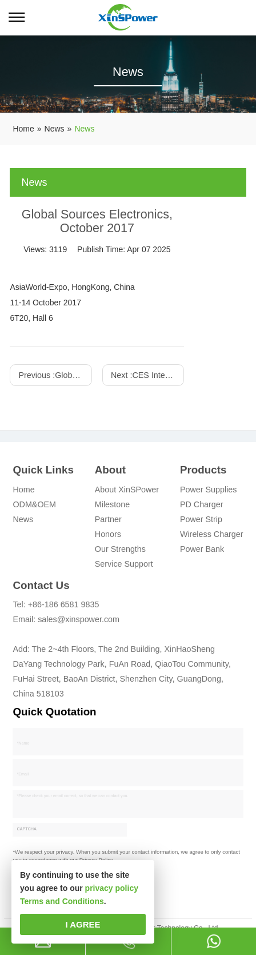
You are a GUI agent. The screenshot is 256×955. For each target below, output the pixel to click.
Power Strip (201, 521)
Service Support (124, 566)
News (23, 521)
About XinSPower (127, 491)
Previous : (54, 375)
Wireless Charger (211, 536)
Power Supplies (208, 491)
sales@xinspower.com (78, 622)
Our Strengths (120, 551)
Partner (108, 521)
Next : (147, 375)
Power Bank (202, 551)
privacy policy (111, 888)
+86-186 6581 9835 (63, 607)
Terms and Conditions (62, 901)
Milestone (112, 506)
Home (23, 491)
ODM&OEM (34, 506)
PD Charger (201, 506)
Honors (108, 536)
